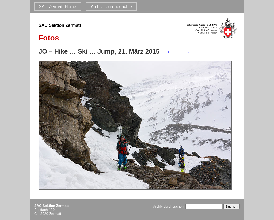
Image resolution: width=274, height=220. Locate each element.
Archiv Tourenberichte (111, 6)
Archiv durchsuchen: (187, 206)
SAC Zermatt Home (57, 6)
